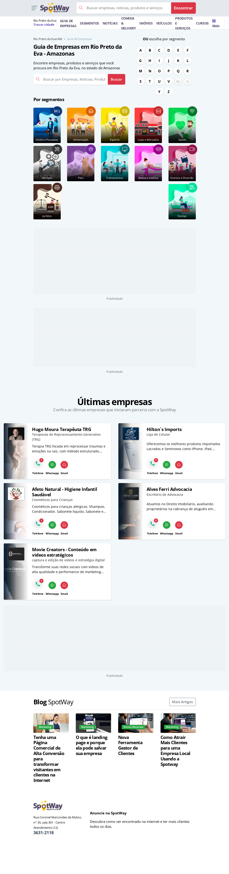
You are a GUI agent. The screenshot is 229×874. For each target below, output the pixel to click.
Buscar (116, 79)
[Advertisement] (114, 261)
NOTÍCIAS (110, 23)
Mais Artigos (182, 701)
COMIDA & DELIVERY (128, 23)
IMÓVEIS (146, 23)
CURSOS (202, 23)
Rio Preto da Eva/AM (47, 39)
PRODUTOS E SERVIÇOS (184, 23)
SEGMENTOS (89, 23)
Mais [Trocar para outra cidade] (215, 24)
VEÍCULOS (164, 23)
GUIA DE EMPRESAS (68, 23)
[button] (34, 8)
